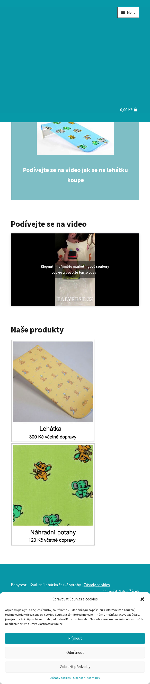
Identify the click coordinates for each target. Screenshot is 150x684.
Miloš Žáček (129, 591)
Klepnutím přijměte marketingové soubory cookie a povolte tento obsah (75, 269)
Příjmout (75, 638)
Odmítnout (75, 652)
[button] (142, 599)
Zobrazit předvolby (75, 666)
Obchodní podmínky (86, 678)
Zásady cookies (60, 678)
